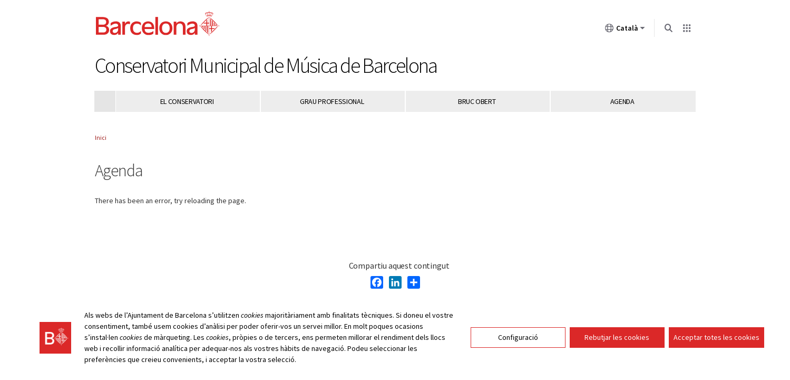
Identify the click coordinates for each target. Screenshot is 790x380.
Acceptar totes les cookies (716, 337)
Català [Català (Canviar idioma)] (625, 30)
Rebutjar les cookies (616, 337)
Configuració (518, 337)
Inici (100, 137)
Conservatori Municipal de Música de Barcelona (266, 65)
